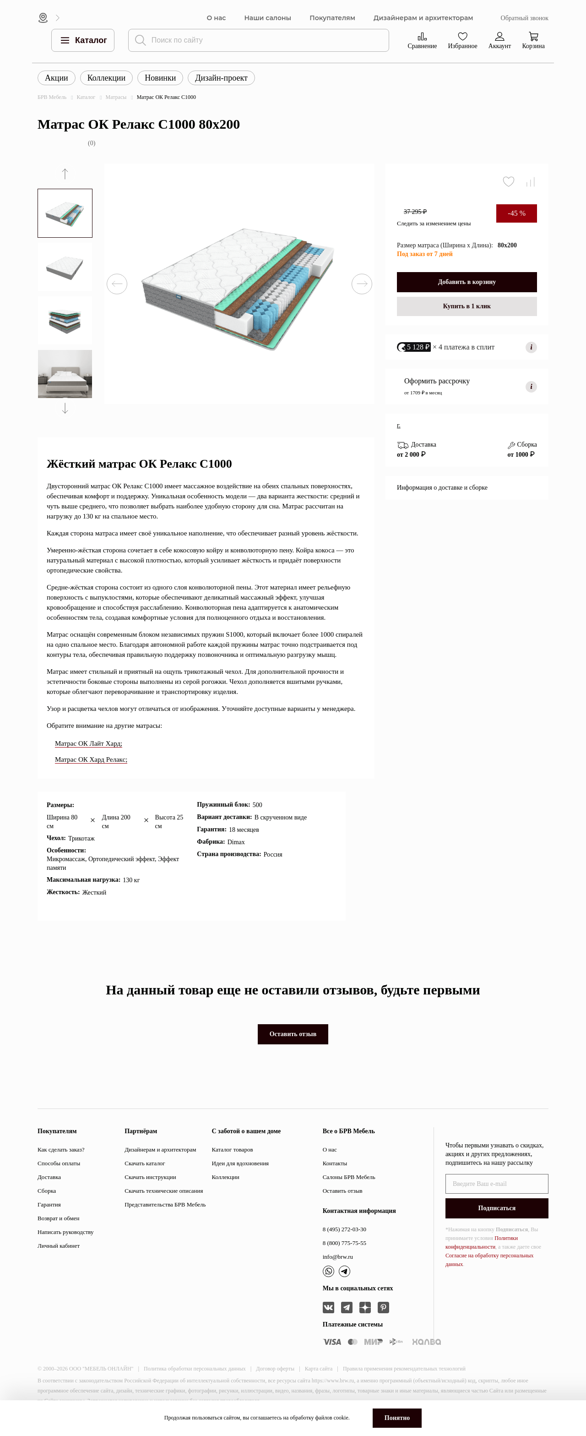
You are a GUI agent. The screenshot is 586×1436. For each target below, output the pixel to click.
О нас (216, 18)
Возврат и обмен (58, 1218)
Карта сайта (319, 1368)
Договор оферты (275, 1368)
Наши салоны (267, 18)
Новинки (160, 77)
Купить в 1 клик (467, 306)
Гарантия (49, 1204)
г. (399, 425)
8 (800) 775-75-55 (344, 1242)
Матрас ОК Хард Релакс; (91, 759)
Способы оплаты (59, 1163)
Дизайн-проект (221, 77)
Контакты (335, 1163)
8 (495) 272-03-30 (344, 1229)
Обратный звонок (524, 18)
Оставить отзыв (293, 1034)
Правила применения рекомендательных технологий (404, 1368)
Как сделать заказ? (61, 1149)
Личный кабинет (59, 1245)
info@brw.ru (338, 1256)
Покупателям (332, 18)
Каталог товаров (232, 1149)
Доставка (49, 1177)
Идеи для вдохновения (240, 1163)
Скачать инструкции (150, 1177)
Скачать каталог (145, 1163)
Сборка (47, 1190)
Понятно (397, 1417)
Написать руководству (66, 1232)
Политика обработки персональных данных (195, 1368)
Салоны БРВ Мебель (349, 1177)
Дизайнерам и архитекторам (423, 18)
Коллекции (106, 77)
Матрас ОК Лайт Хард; (88, 743)
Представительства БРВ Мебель (165, 1204)
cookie (341, 1417)
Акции (56, 77)
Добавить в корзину (467, 281)
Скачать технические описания (164, 1190)
